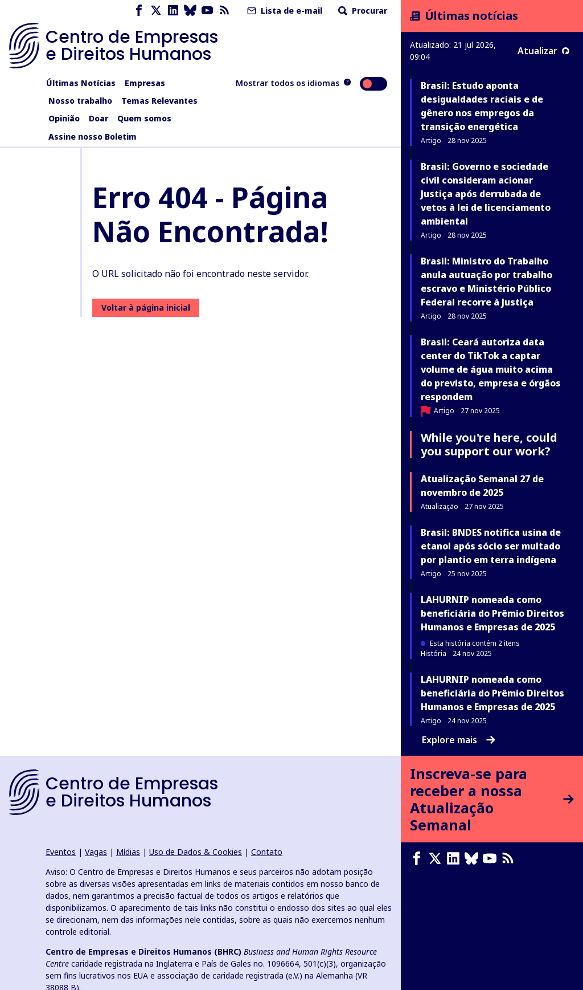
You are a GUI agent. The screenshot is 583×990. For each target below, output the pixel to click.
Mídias (128, 851)
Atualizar (543, 50)
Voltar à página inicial (145, 307)
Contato (266, 851)
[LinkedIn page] (173, 11)
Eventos (61, 851)
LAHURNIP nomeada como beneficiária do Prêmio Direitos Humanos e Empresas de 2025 (492, 613)
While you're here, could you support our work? (489, 444)
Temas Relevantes (159, 100)
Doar (98, 118)
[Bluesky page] (190, 11)
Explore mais (458, 740)
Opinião (64, 118)
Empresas (145, 83)
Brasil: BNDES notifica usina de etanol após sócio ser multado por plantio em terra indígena (491, 546)
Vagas (96, 851)
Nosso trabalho (80, 100)
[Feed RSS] (224, 11)
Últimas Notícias (81, 83)
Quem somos (144, 118)
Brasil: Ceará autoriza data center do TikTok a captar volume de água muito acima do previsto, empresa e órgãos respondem (491, 369)
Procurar (361, 10)
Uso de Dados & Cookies (195, 851)
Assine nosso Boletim (92, 136)
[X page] (156, 11)
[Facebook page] (139, 11)
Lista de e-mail (283, 10)
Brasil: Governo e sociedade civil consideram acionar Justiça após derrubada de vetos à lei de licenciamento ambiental (486, 193)
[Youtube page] (207, 11)
